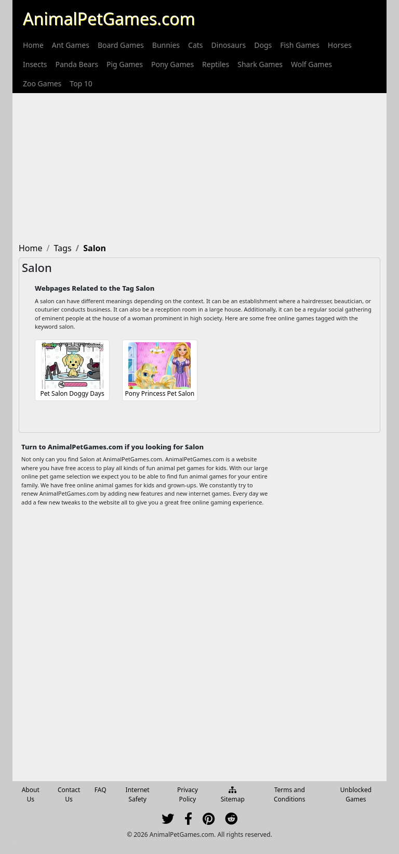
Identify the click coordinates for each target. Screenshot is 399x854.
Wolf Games (311, 64)
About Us (30, 794)
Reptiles (215, 64)
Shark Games (260, 64)
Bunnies (166, 45)
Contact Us (69, 794)
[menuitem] (33, 45)
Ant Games (70, 45)
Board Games (121, 45)
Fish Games (300, 45)
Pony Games (172, 64)
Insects (35, 64)
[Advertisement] (199, 166)
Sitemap (233, 795)
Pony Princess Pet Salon (160, 393)
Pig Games (125, 64)
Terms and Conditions (289, 794)
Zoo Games (42, 83)
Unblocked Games (355, 794)
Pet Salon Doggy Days (72, 393)
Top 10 (81, 83)
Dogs (263, 45)
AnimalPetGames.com (109, 18)
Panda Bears (76, 64)
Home (33, 45)
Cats (195, 45)
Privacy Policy (187, 794)
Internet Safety (138, 794)
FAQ (101, 789)
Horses (340, 45)
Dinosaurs (228, 45)
